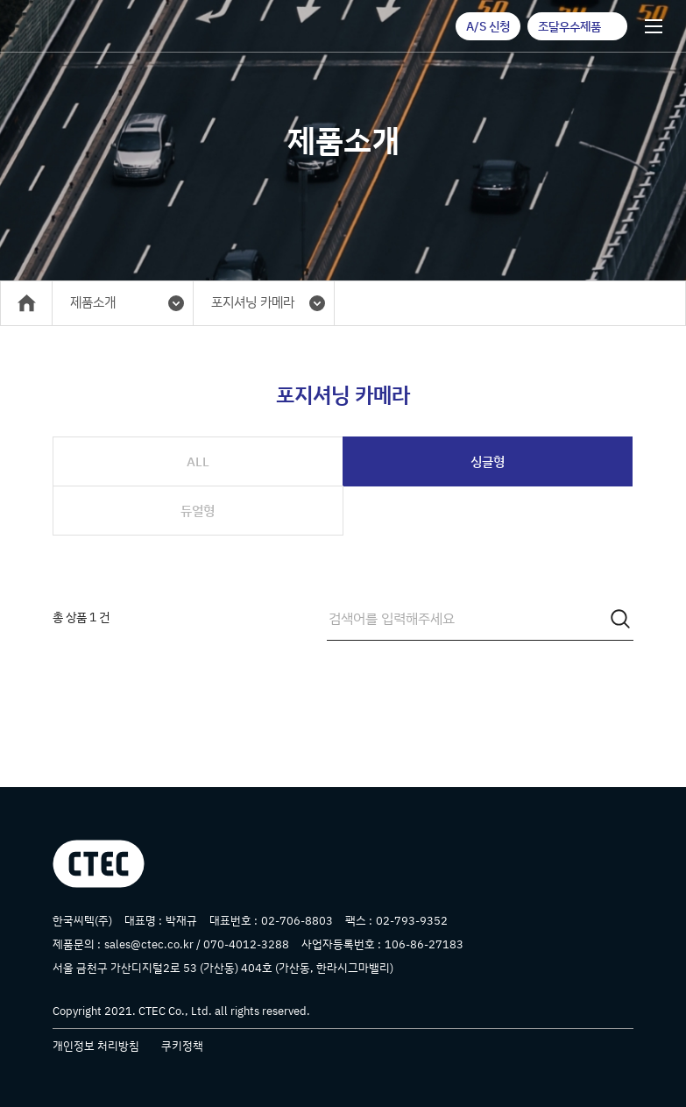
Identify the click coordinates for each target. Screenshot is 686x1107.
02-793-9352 (412, 920)
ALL (198, 461)
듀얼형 (197, 510)
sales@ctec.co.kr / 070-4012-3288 (196, 944)
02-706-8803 (297, 920)
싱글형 (487, 461)
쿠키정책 (182, 1046)
